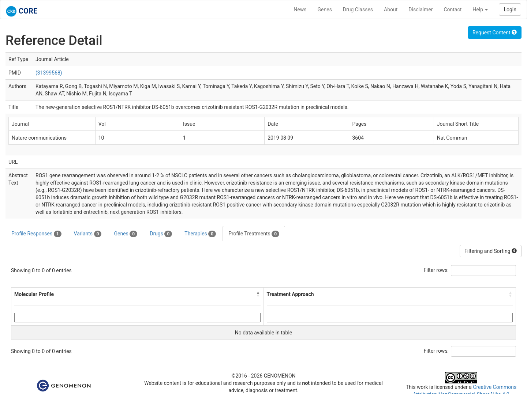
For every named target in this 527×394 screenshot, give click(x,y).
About (390, 9)
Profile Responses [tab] (36, 234)
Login (510, 9)
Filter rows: (436, 270)
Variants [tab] (88, 234)
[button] (258, 294)
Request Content (494, 32)
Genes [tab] (125, 234)
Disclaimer (420, 9)
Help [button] (480, 9)
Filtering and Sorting (490, 251)
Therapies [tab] (200, 234)
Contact (452, 9)
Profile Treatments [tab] (253, 234)
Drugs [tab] (161, 234)
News (300, 9)
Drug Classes (358, 9)
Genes (325, 9)
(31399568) (48, 73)
